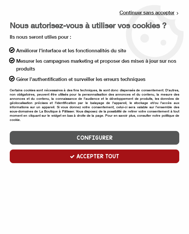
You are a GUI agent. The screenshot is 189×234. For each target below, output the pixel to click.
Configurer (95, 138)
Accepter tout (94, 156)
